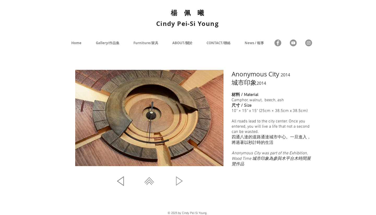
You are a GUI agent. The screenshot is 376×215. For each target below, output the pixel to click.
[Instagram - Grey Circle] (308, 42)
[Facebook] (277, 42)
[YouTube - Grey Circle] (293, 42)
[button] (149, 118)
